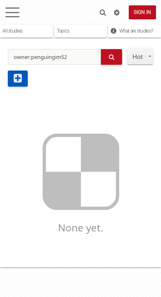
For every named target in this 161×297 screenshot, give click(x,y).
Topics (63, 31)
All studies (12, 31)
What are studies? (136, 31)
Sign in (142, 12)
